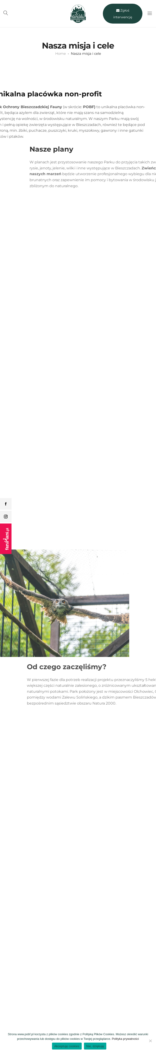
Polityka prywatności (125, 1039)
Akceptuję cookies (66, 1046)
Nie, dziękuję (95, 1046)
